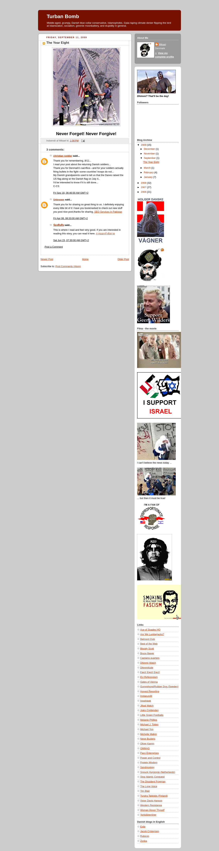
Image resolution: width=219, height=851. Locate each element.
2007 (144, 187)
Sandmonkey (147, 767)
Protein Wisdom (148, 762)
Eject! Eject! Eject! (150, 672)
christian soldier (62, 156)
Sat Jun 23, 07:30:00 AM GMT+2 (71, 240)
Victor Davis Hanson (151, 800)
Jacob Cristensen (149, 831)
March (147, 168)
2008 (144, 183)
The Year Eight (57, 43)
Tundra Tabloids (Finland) (154, 796)
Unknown (58, 199)
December (150, 149)
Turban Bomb (63, 16)
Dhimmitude (146, 667)
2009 (144, 145)
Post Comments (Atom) (68, 266)
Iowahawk (145, 700)
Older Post (123, 259)
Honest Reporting (149, 691)
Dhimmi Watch (148, 663)
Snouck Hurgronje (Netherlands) (157, 772)
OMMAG (145, 748)
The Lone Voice (148, 786)
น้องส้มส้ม (58, 225)
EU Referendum (149, 677)
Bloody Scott (147, 648)
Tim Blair (145, 791)
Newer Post (47, 259)
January (148, 177)
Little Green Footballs (151, 715)
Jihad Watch (147, 705)
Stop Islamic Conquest (152, 776)
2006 (144, 192)
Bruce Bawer (147, 653)
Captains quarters (150, 658)
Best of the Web (149, 643)
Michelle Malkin (148, 734)
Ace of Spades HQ (150, 629)
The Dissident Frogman (153, 781)
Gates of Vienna (149, 682)
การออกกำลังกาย (105, 233)
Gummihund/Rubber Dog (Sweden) (159, 686)
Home (85, 259)
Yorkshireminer (148, 814)
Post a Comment (54, 247)
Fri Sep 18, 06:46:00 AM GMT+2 (70, 193)
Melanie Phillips (148, 720)
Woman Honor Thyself (152, 810)
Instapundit (146, 696)
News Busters (147, 738)
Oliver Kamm (147, 743)
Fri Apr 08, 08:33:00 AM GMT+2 (70, 218)
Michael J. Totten (149, 724)
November (150, 153)
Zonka (143, 841)
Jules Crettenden (149, 710)
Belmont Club (147, 639)
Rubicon (144, 836)
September (150, 158)
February (149, 172)
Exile (142, 826)
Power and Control (150, 758)
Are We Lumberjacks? (152, 634)
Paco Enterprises (149, 753)
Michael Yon (146, 729)
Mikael (162, 44)
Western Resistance (151, 805)
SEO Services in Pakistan (108, 211)
